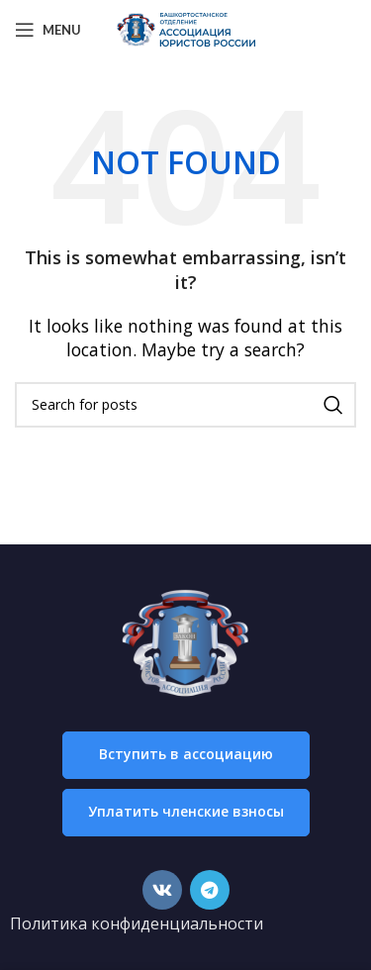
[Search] (185, 405)
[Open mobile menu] (48, 29)
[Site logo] (186, 28)
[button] (186, 755)
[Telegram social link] (210, 890)
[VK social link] (162, 890)
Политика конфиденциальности (136, 923)
